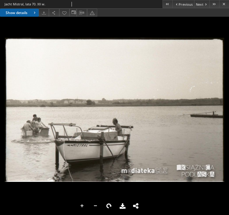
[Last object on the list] (214, 4)
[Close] (224, 4)
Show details (21, 12)
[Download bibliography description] (82, 13)
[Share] (54, 13)
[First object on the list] (167, 4)
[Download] (44, 13)
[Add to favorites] (64, 13)
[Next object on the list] (201, 4)
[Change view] (73, 13)
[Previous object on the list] (183, 4)
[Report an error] (92, 13)
